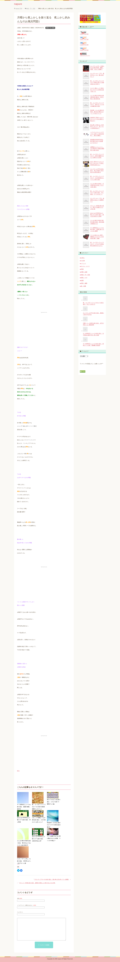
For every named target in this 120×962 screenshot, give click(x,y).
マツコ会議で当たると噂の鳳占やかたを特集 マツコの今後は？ (53, 838)
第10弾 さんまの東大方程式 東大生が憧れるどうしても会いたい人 (97, 112)
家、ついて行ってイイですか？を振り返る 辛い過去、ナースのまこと (97, 192)
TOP (19, 8)
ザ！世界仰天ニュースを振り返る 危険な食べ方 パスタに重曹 (97, 229)
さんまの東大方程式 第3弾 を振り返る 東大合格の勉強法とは (97, 222)
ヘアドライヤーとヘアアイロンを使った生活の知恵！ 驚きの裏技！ (97, 134)
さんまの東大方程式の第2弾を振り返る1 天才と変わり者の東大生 (97, 97)
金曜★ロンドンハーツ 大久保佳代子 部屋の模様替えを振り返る (97, 148)
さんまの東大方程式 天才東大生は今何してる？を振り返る (97, 185)
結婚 (82, 280)
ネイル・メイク (85, 266)
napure (18, 3)
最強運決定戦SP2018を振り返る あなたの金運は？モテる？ (96, 141)
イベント (83, 263)
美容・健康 (84, 283)
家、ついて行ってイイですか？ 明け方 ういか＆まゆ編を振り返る (97, 104)
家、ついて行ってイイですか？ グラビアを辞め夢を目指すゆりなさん (97, 244)
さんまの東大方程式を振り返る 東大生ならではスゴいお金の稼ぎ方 (24, 843)
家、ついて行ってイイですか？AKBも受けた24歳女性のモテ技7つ (97, 82)
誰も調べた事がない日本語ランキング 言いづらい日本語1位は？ (97, 126)
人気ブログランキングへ (85, 55)
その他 (83, 260)
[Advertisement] (44, 324)
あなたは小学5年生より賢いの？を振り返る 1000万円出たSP (38, 839)
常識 (82, 269)
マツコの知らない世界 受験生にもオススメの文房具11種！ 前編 (97, 236)
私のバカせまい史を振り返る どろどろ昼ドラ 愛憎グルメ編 (53, 802)
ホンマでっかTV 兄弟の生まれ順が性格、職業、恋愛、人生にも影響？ (97, 68)
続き (18, 770)
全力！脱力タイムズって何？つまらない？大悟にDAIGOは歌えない (97, 163)
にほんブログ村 (84, 34)
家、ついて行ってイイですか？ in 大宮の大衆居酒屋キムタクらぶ (39, 807)
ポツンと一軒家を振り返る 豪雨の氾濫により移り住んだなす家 (37, 883)
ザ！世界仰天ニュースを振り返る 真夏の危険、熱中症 (24, 807)
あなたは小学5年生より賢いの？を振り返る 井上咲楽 (24, 820)
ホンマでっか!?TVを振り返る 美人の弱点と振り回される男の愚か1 (97, 170)
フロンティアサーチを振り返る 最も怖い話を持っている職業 (51, 879)
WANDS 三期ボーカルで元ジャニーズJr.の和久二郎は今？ (97, 119)
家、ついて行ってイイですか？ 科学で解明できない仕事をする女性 (97, 156)
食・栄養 (83, 286)
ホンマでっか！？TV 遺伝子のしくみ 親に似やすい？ (97, 75)
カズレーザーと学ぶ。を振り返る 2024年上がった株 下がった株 (24, 861)
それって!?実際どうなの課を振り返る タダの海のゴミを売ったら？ (39, 820)
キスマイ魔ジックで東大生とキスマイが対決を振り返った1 (97, 90)
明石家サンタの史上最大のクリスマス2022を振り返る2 (54, 825)
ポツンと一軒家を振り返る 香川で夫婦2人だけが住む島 (97, 207)
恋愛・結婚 (84, 272)
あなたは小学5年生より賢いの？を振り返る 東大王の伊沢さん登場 (97, 214)
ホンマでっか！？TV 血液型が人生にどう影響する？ (97, 200)
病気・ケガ (84, 277)
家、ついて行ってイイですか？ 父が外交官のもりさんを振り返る (97, 178)
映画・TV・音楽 (50, 27)
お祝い (83, 257)
